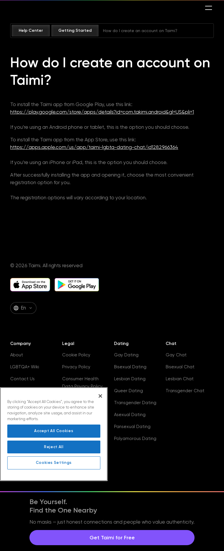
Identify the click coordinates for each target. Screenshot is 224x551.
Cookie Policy (76, 355)
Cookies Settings (54, 462)
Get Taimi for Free (112, 537)
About (16, 355)
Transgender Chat (185, 390)
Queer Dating (128, 390)
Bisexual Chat (180, 366)
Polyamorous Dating (135, 438)
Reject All (54, 447)
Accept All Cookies (53, 431)
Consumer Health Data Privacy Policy (82, 382)
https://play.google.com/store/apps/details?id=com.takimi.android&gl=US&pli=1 (102, 112)
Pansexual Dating (132, 426)
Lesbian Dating (130, 378)
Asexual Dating (130, 414)
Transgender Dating (135, 402)
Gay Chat (176, 355)
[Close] (100, 396)
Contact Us (22, 378)
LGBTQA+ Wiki (24, 366)
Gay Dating (126, 355)
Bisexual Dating (130, 366)
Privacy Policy (76, 366)
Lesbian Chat (180, 378)
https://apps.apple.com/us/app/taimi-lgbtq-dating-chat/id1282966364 (94, 147)
